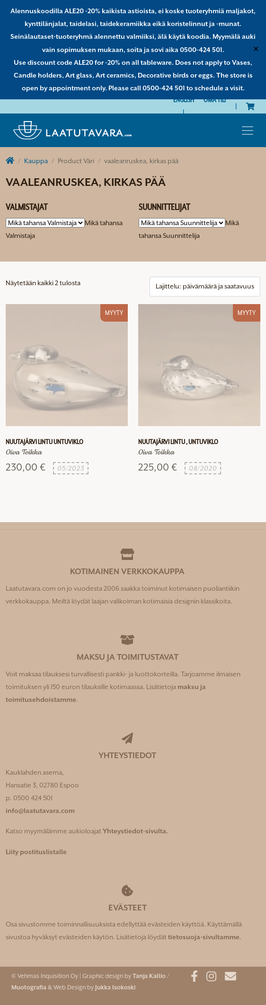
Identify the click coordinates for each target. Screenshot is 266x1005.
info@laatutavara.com (40, 810)
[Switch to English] (183, 100)
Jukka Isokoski (115, 987)
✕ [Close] (256, 49)
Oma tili (215, 100)
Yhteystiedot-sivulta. (135, 831)
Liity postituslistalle (36, 852)
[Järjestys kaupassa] (205, 286)
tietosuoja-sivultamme (203, 937)
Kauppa (36, 161)
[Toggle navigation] (247, 131)
